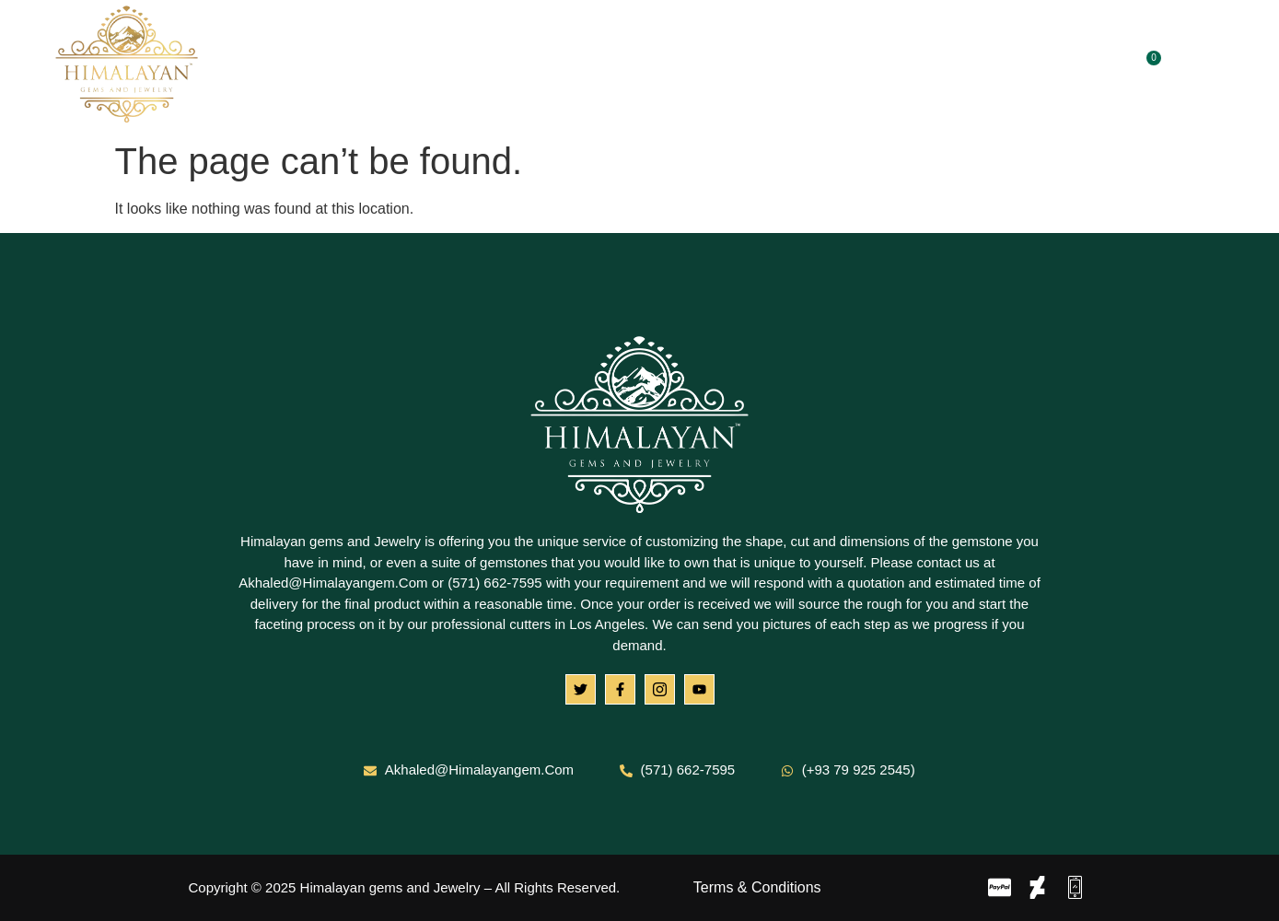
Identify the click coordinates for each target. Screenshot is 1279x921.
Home (389, 66)
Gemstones (594, 66)
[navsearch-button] (1200, 65)
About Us (477, 66)
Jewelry (705, 66)
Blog (784, 66)
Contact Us (874, 66)
